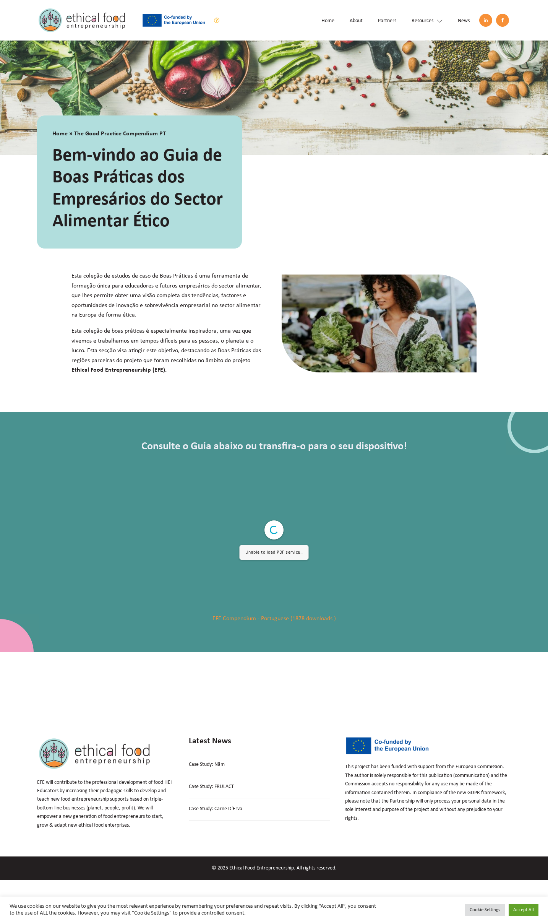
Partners (387, 21)
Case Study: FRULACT (211, 787)
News (464, 21)
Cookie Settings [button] (485, 909)
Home (327, 21)
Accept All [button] (523, 909)
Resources (427, 21)
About (356, 21)
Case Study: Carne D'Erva (215, 809)
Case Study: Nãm (207, 764)
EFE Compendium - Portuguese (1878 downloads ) (274, 619)
